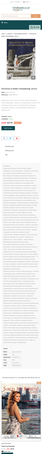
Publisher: (4, 116)
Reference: (4, 94)
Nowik (10, 116)
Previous (2, 420)
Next (40, 420)
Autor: (3, 92)
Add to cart (8, 128)
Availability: (4, 119)
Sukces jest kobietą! (8, 446)
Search (35, 16)
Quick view (5, 451)
